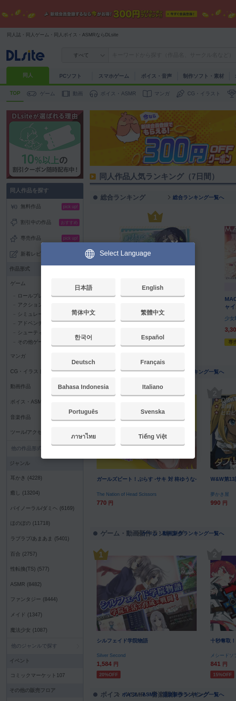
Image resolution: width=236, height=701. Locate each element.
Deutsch (83, 362)
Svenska (153, 411)
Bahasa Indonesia (83, 386)
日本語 (83, 287)
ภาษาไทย (83, 436)
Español (152, 337)
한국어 (83, 337)
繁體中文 (153, 312)
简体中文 (83, 312)
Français (152, 362)
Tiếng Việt (153, 436)
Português (83, 411)
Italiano (152, 386)
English (153, 287)
